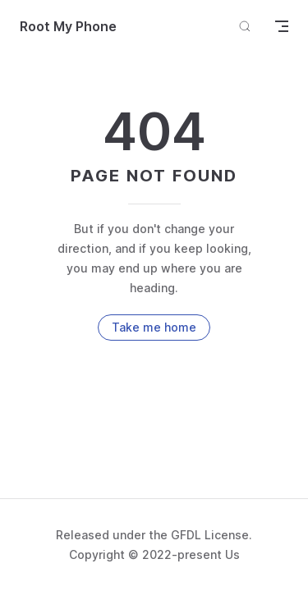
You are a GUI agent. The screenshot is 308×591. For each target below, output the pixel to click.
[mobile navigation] (281, 26)
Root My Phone (68, 26)
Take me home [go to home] (154, 327)
